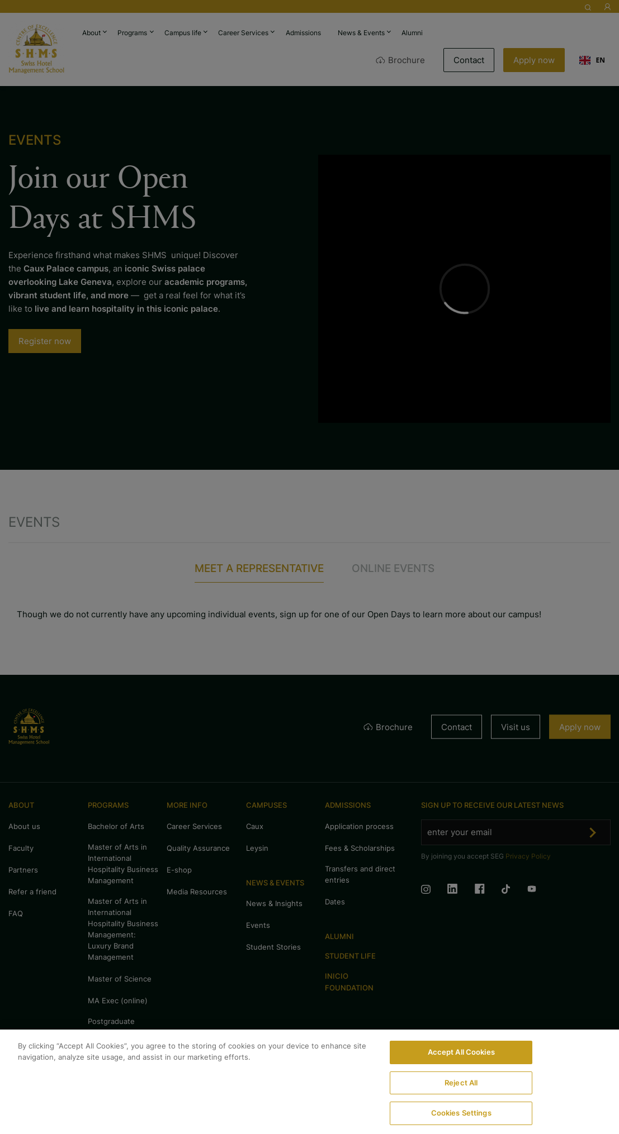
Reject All (461, 1082)
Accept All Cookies (461, 1051)
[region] (309, 1082)
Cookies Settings (461, 1112)
